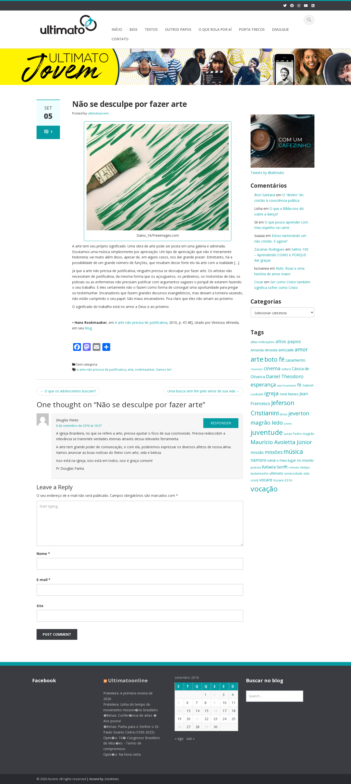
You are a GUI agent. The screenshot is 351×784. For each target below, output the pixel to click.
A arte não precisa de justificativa (141, 322)
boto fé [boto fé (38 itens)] (274, 359)
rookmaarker (145, 369)
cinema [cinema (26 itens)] (272, 368)
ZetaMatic (111, 779)
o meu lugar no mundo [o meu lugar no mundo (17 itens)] (295, 460)
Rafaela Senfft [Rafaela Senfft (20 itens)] (275, 467)
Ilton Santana (264, 195)
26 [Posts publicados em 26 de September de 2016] (175, 726)
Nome (43, 553)
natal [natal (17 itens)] (271, 460)
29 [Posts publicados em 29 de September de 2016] (203, 726)
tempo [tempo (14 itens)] (305, 467)
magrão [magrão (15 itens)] (308, 433)
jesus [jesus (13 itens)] (283, 414)
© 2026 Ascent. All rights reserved (61, 779)
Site (40, 605)
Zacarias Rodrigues (269, 249)
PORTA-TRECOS (252, 29)
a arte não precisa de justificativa (101, 369)
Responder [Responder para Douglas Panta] (221, 423)
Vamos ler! (164, 369)
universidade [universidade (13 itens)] (293, 473)
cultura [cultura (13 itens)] (286, 369)
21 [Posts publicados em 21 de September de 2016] (193, 718)
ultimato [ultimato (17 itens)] (276, 473)
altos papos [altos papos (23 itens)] (288, 341)
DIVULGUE (280, 29)
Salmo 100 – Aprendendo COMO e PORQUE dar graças (281, 255)
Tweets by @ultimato (267, 172)
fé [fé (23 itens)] (299, 385)
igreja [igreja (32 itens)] (271, 393)
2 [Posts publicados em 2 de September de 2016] (211, 694)
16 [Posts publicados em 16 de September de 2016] (212, 710)
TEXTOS (151, 29)
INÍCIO (117, 29)
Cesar (258, 282)
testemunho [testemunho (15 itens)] (260, 473)
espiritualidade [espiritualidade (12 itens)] (286, 385)
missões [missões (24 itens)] (274, 452)
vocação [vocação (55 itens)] (264, 489)
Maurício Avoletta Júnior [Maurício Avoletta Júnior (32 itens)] (281, 442)
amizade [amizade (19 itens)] (286, 350)
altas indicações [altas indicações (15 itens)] (262, 342)
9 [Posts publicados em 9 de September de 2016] (211, 702)
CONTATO (120, 39)
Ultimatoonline (124, 680)
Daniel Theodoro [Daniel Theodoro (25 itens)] (284, 376)
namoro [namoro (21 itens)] (258, 460)
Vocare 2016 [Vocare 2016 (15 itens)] (282, 480)
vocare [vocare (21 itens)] (265, 480)
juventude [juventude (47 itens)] (267, 432)
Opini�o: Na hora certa (118, 754)
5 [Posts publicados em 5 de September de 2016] (175, 702)
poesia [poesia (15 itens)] (256, 467)
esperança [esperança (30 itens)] (263, 384)
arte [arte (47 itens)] (257, 359)
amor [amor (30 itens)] (301, 349)
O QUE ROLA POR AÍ (215, 29)
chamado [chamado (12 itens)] (257, 369)
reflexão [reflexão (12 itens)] (294, 467)
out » (187, 738)
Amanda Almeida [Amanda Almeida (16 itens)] (264, 350)
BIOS (133, 29)
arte (130, 369)
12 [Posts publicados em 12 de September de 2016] (175, 710)
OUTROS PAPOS (178, 29)
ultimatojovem (98, 113)
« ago (175, 738)
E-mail (43, 579)
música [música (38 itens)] (293, 452)
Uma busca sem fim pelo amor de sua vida (203, 391)
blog (88, 328)
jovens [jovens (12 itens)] (288, 423)
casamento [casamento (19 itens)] (295, 360)
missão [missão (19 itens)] (257, 452)
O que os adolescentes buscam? (68, 391)
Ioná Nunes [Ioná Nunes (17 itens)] (289, 393)
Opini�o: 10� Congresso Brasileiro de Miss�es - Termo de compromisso (128, 743)
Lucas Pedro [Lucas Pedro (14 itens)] (293, 433)
